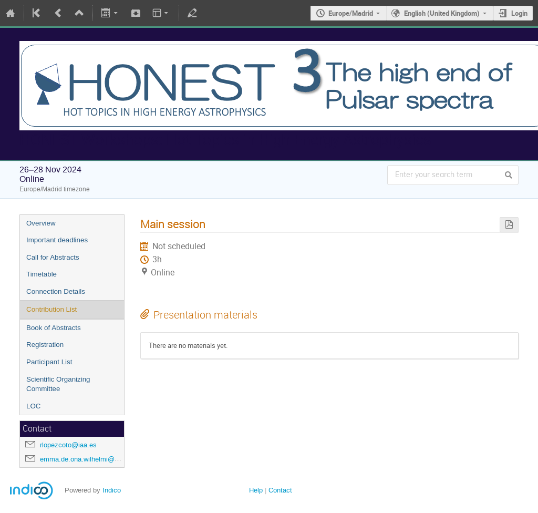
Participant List (49, 362)
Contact (280, 490)
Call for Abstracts (52, 257)
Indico (111, 490)
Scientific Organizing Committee (58, 384)
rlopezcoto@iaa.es (68, 444)
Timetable (41, 274)
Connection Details (55, 291)
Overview (41, 223)
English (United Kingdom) (442, 13)
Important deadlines (57, 240)
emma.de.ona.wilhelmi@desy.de (89, 459)
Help (256, 490)
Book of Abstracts (53, 328)
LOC (33, 406)
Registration (45, 344)
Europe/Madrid (350, 13)
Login (519, 13)
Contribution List (51, 309)
